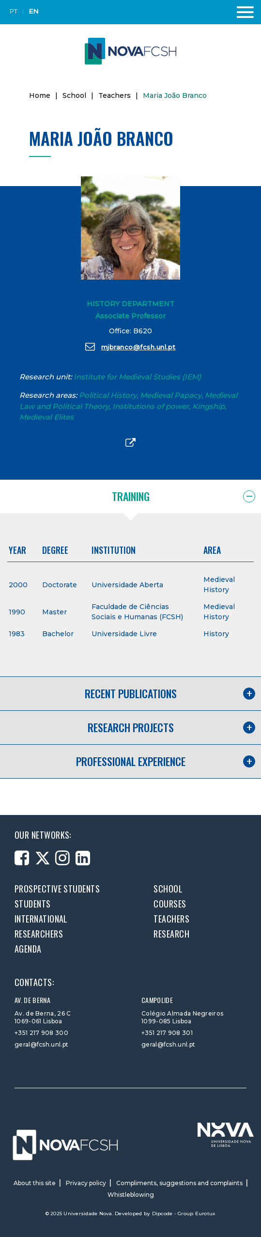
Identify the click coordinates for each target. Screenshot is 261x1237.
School (74, 95)
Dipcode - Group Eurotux (184, 1213)
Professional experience (130, 761)
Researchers (39, 933)
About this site (35, 1183)
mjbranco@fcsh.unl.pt (130, 346)
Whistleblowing (130, 1194)
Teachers (114, 95)
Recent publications (131, 693)
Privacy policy (86, 1183)
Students (33, 903)
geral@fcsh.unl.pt (41, 1044)
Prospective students (57, 888)
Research (171, 933)
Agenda (28, 948)
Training (131, 496)
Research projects (131, 727)
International (41, 918)
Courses (170, 903)
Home (39, 95)
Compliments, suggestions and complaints (179, 1183)
